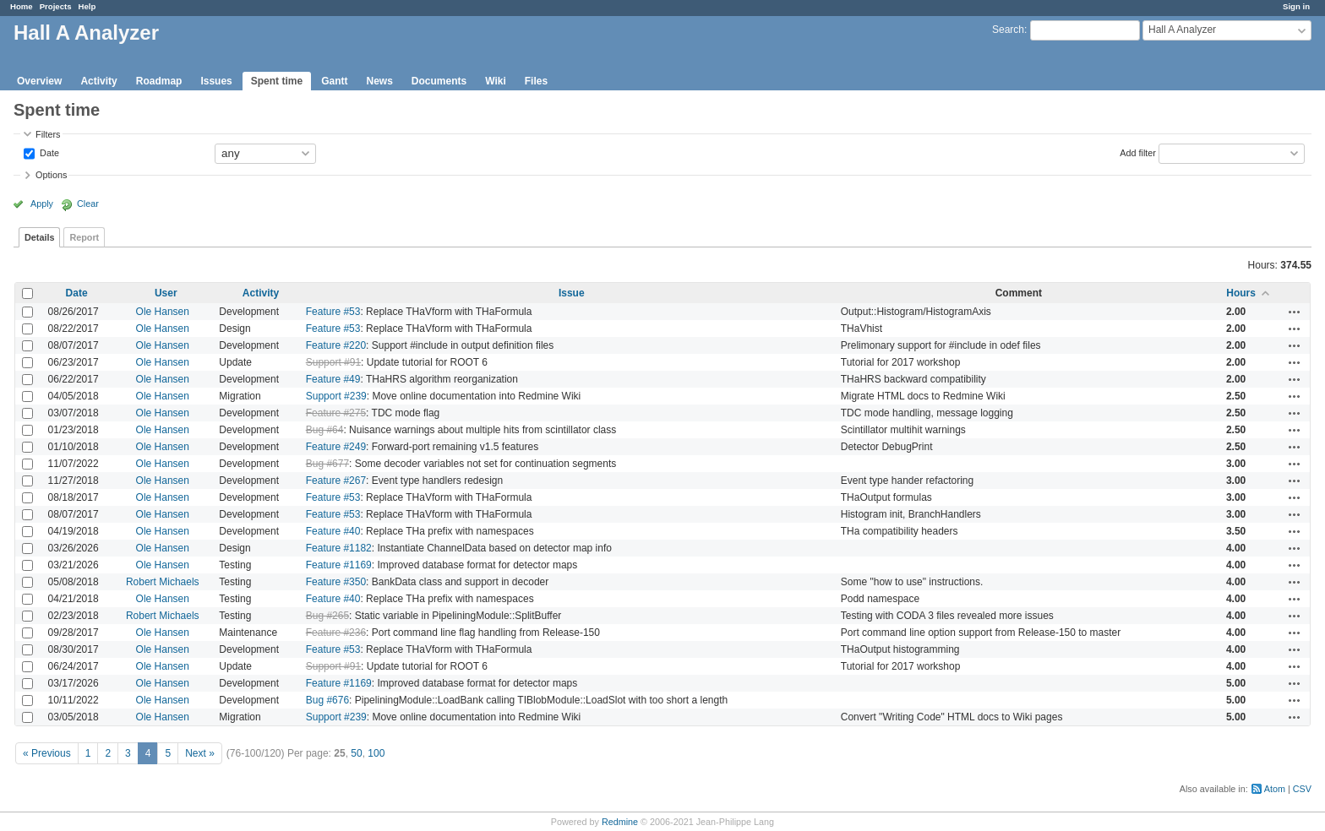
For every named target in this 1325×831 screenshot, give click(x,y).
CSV (1302, 789)
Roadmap (159, 81)
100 (376, 753)
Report (84, 237)
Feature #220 (336, 345)
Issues (216, 81)
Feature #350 (336, 582)
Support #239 (336, 396)
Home (21, 6)
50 (356, 753)
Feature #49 (333, 379)
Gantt (334, 81)
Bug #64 (325, 430)
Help (87, 6)
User (166, 293)
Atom (1274, 789)
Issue (572, 293)
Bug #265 (327, 616)
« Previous (47, 753)
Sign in (1296, 6)
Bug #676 (327, 700)
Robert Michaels (162, 582)
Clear (88, 203)
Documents (439, 81)
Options (51, 175)
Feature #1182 (339, 548)
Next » (200, 753)
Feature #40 (333, 531)
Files (536, 81)
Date (48, 152)
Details (39, 237)
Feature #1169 (339, 565)
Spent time (277, 81)
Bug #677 (327, 464)
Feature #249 (336, 447)
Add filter (1138, 152)
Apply (41, 203)
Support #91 (333, 362)
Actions (1294, 311)
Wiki (495, 81)
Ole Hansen (162, 312)
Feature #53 (333, 312)
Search (1008, 29)
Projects (56, 6)
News (379, 81)
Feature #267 (336, 480)
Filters (47, 134)
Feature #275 (336, 413)
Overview (39, 81)
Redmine (620, 822)
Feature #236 (336, 632)
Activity (98, 81)
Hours (1241, 293)
